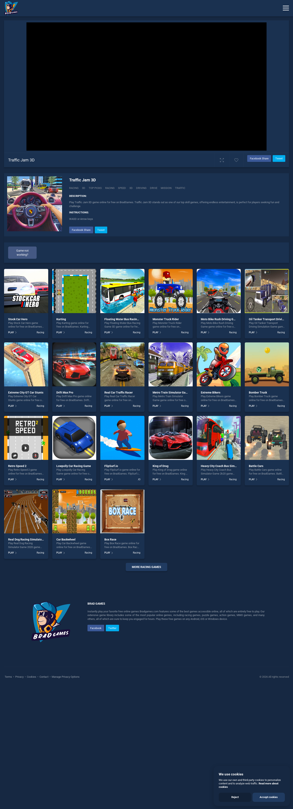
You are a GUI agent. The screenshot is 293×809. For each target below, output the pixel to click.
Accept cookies (269, 797)
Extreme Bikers (210, 392)
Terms (9, 676)
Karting (61, 319)
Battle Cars (256, 466)
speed (122, 188)
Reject (235, 797)
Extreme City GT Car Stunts (25, 392)
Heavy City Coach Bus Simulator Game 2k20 (229, 466)
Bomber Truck (258, 392)
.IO (139, 479)
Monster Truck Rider (166, 319)
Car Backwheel (65, 539)
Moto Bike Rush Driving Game (220, 319)
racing (110, 188)
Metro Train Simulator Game (171, 392)
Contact (44, 676)
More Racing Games (146, 567)
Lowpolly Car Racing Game (73, 466)
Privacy (19, 676)
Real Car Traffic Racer (118, 392)
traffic (180, 188)
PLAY (11, 332)
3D (83, 188)
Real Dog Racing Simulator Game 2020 (33, 539)
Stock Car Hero (17, 319)
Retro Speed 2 (17, 466)
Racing (74, 188)
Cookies (31, 676)
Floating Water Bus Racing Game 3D (127, 319)
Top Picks (95, 188)
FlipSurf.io (111, 466)
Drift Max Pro (64, 392)
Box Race (110, 539)
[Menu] (286, 8)
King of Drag (160, 466)
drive (153, 188)
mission (166, 188)
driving (141, 188)
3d (131, 188)
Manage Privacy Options (65, 676)
